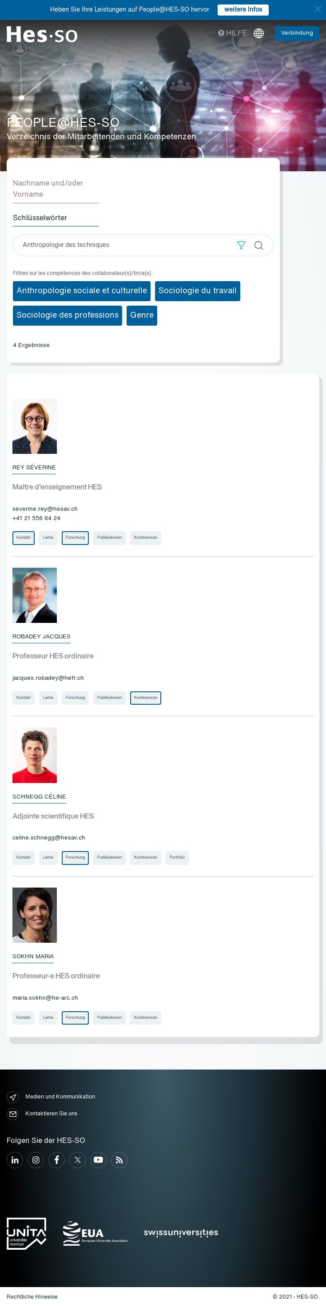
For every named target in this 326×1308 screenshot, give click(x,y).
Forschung (75, 538)
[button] (241, 245)
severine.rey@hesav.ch (45, 509)
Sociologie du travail (198, 291)
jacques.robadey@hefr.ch (48, 678)
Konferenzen (145, 538)
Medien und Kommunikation (51, 1097)
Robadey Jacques (41, 637)
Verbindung (297, 33)
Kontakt (23, 538)
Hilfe (232, 33)
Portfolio (177, 858)
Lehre (48, 538)
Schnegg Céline (39, 797)
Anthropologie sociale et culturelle (81, 291)
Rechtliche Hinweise (32, 1297)
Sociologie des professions (67, 315)
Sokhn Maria (33, 957)
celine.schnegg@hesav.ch (48, 838)
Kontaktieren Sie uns (42, 1114)
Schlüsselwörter (40, 218)
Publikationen (109, 538)
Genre (142, 315)
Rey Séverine (34, 468)
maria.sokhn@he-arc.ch (45, 998)
